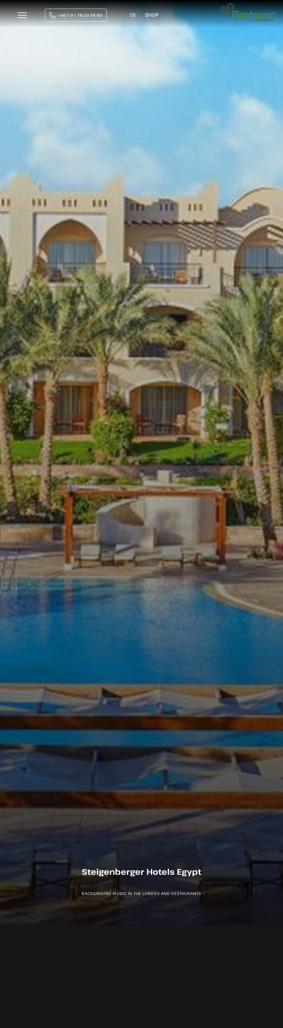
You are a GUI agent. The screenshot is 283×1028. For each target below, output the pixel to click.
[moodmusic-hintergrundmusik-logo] (248, 6)
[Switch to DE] (133, 15)
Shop (151, 14)
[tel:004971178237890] (76, 15)
